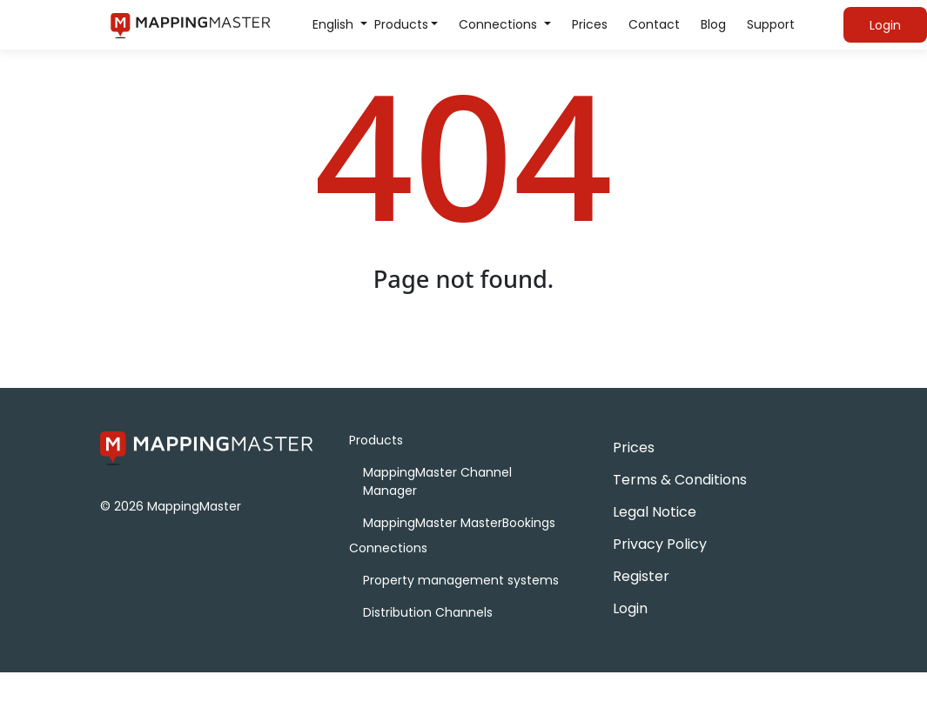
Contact (654, 24)
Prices (590, 24)
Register (641, 576)
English (334, 24)
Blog (713, 24)
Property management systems (461, 580)
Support (771, 24)
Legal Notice (654, 512)
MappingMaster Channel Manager (437, 481)
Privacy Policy (660, 544)
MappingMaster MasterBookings (459, 522)
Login (630, 608)
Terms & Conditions (680, 480)
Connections (500, 24)
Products (401, 24)
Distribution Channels (428, 612)
